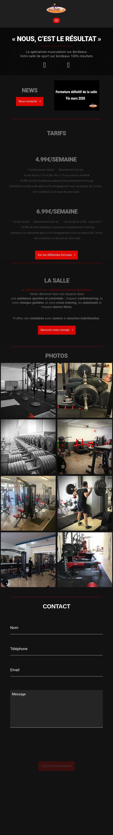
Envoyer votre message (56, 766)
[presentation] (46, 751)
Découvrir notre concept (65, 330)
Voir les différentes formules (56, 255)
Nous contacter (30, 101)
